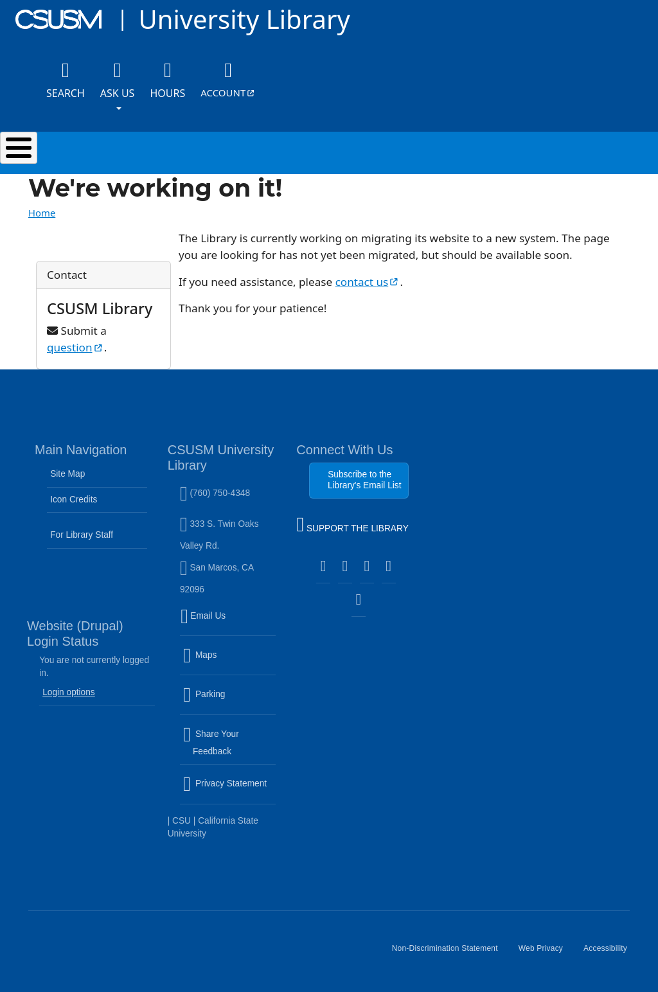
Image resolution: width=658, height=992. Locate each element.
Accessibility (610, 953)
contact (367, 281)
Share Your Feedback (211, 742)
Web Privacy (546, 953)
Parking (229, 702)
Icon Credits (73, 499)
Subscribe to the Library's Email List (365, 480)
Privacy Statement (229, 791)
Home (41, 212)
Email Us (229, 623)
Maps (227, 663)
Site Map (67, 474)
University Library (244, 19)
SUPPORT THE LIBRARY (352, 526)
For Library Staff (81, 535)
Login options (68, 692)
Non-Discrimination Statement (450, 953)
